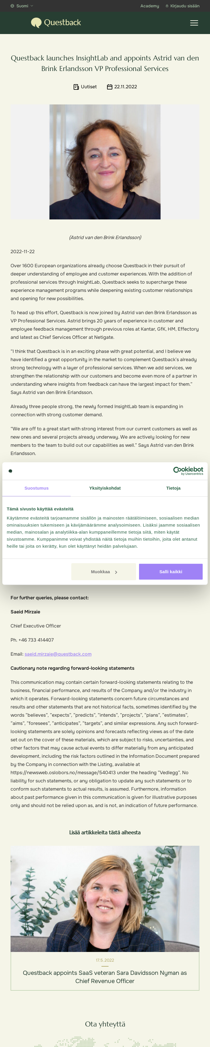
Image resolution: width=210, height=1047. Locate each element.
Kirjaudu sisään (182, 6)
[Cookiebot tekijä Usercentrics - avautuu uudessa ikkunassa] (177, 470)
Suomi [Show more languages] (22, 6)
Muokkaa (104, 571)
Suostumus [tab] (36, 487)
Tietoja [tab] (173, 487)
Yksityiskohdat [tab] (105, 487)
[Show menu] (194, 23)
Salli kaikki (170, 571)
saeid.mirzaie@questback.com (58, 654)
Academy (149, 6)
